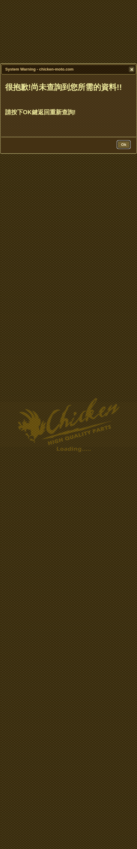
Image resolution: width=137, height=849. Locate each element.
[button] (132, 69)
